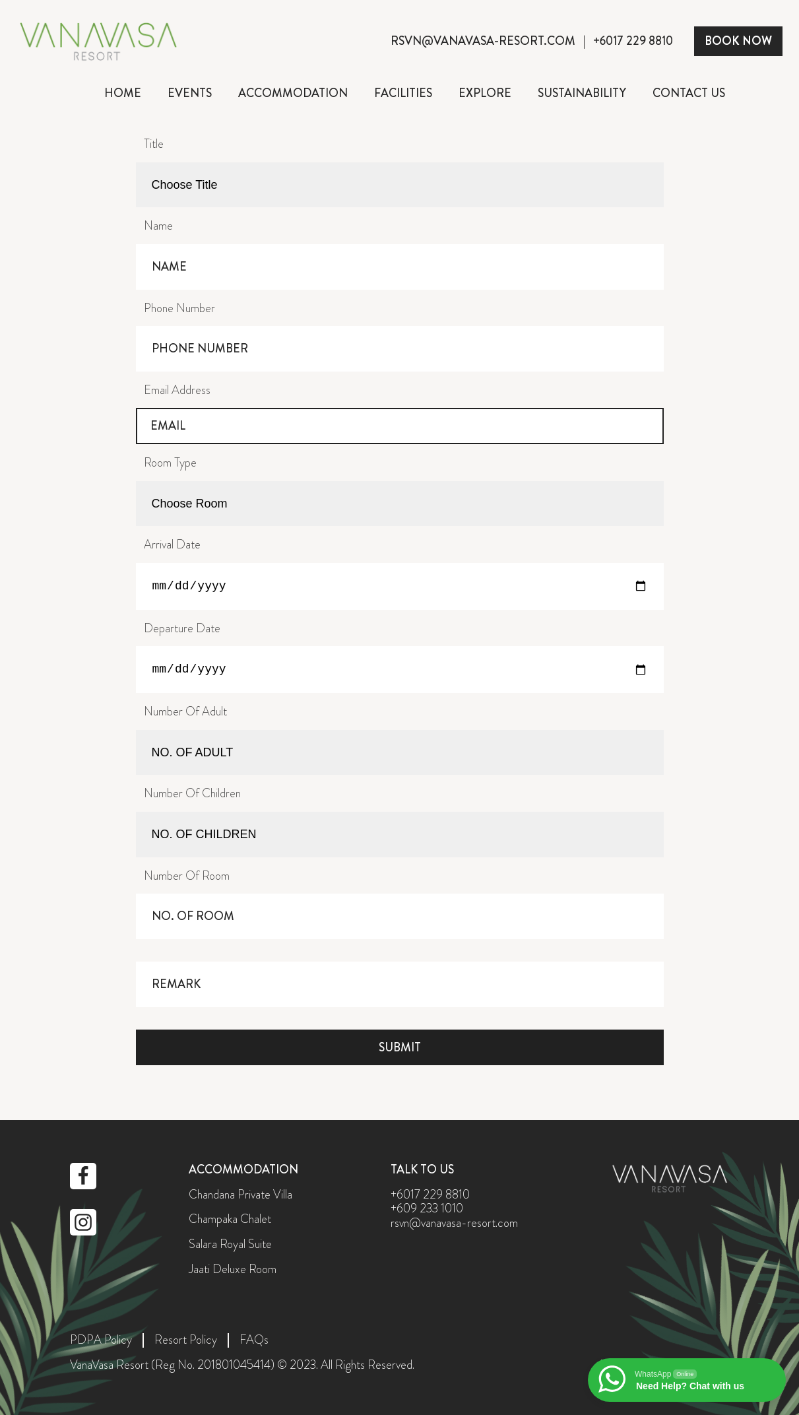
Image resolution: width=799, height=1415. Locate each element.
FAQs (254, 1340)
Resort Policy (185, 1340)
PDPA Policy (101, 1340)
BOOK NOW (738, 40)
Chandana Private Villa (240, 1195)
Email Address (177, 390)
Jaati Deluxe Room (232, 1270)
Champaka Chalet (230, 1219)
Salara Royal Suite (230, 1244)
